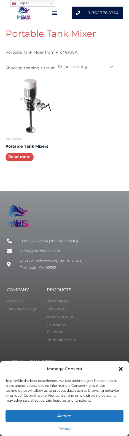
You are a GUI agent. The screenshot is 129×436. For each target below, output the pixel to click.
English (20, 3)
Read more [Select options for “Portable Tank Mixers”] (19, 156)
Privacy (64, 428)
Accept (64, 415)
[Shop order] (84, 66)
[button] (120, 369)
